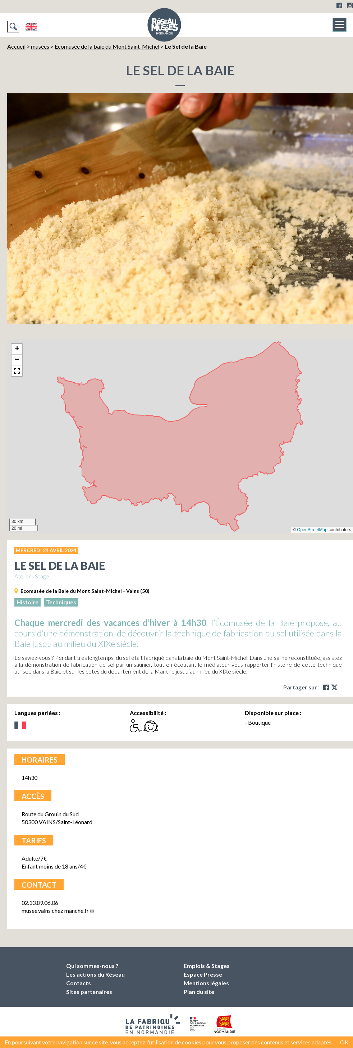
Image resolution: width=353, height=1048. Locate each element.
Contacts (78, 983)
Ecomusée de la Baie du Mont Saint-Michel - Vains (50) (85, 591)
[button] (17, 349)
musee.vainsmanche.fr (55, 910)
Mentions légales (206, 983)
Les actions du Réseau (95, 974)
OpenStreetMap (312, 529)
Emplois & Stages (207, 965)
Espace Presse (203, 974)
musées (40, 46)
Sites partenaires (89, 991)
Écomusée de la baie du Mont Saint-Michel (107, 46)
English (31, 27)
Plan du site (199, 991)
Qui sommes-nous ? (92, 965)
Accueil (16, 46)
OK (344, 1042)
